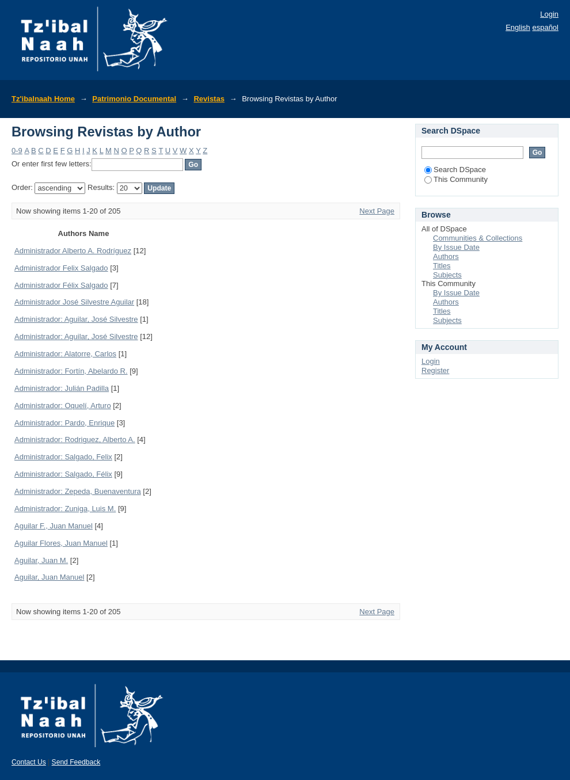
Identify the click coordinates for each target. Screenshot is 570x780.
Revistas (208, 98)
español (545, 27)
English (518, 27)
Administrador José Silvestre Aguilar (74, 302)
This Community (456, 179)
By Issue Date (456, 247)
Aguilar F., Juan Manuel (53, 526)
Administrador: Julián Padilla (61, 388)
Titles (442, 265)
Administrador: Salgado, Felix (63, 456)
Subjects (447, 275)
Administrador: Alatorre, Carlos (65, 353)
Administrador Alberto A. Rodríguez (72, 250)
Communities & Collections (477, 238)
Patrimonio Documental (134, 98)
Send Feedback (76, 762)
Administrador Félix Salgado (61, 285)
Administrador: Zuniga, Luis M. (65, 508)
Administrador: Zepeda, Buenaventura (77, 491)
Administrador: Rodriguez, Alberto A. (74, 439)
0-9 (17, 150)
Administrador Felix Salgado (61, 268)
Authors (446, 256)
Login (549, 14)
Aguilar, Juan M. (41, 560)
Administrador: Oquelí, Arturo (62, 405)
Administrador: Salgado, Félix (63, 474)
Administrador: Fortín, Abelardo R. (71, 371)
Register (435, 370)
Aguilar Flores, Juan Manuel (61, 543)
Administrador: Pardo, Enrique (64, 422)
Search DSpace (455, 169)
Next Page (376, 211)
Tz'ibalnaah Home (43, 98)
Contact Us (29, 762)
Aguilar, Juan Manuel (49, 577)
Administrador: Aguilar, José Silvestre (76, 319)
